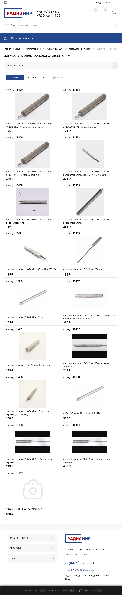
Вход (98, 2)
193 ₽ (32, 372)
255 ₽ (89, 228)
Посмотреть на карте (76, 554)
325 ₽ (89, 324)
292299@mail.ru (83, 570)
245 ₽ (32, 180)
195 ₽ (89, 132)
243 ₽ (89, 372)
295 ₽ (89, 180)
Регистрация (110, 2)
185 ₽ (32, 132)
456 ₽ (89, 467)
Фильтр (15, 77)
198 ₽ (32, 420)
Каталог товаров (19, 38)
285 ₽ (32, 324)
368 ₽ (89, 420)
